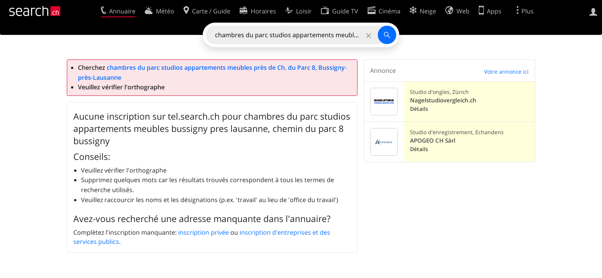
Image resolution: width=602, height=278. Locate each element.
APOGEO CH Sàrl (432, 141)
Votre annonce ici (506, 71)
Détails (419, 108)
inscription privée (203, 232)
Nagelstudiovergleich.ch (443, 100)
